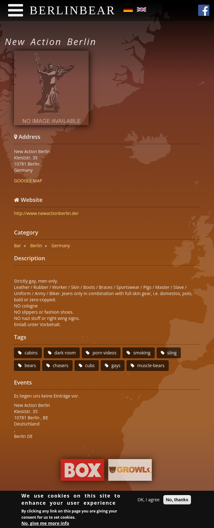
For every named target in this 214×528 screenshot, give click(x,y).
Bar (17, 245)
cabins (31, 353)
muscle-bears (150, 365)
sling (172, 353)
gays (115, 365)
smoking (141, 353)
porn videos (104, 353)
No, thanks (177, 500)
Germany (60, 245)
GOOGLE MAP (28, 181)
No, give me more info (45, 524)
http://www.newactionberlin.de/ (46, 213)
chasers (60, 365)
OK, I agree (148, 500)
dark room (65, 353)
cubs (90, 365)
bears (30, 365)
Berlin (36, 245)
